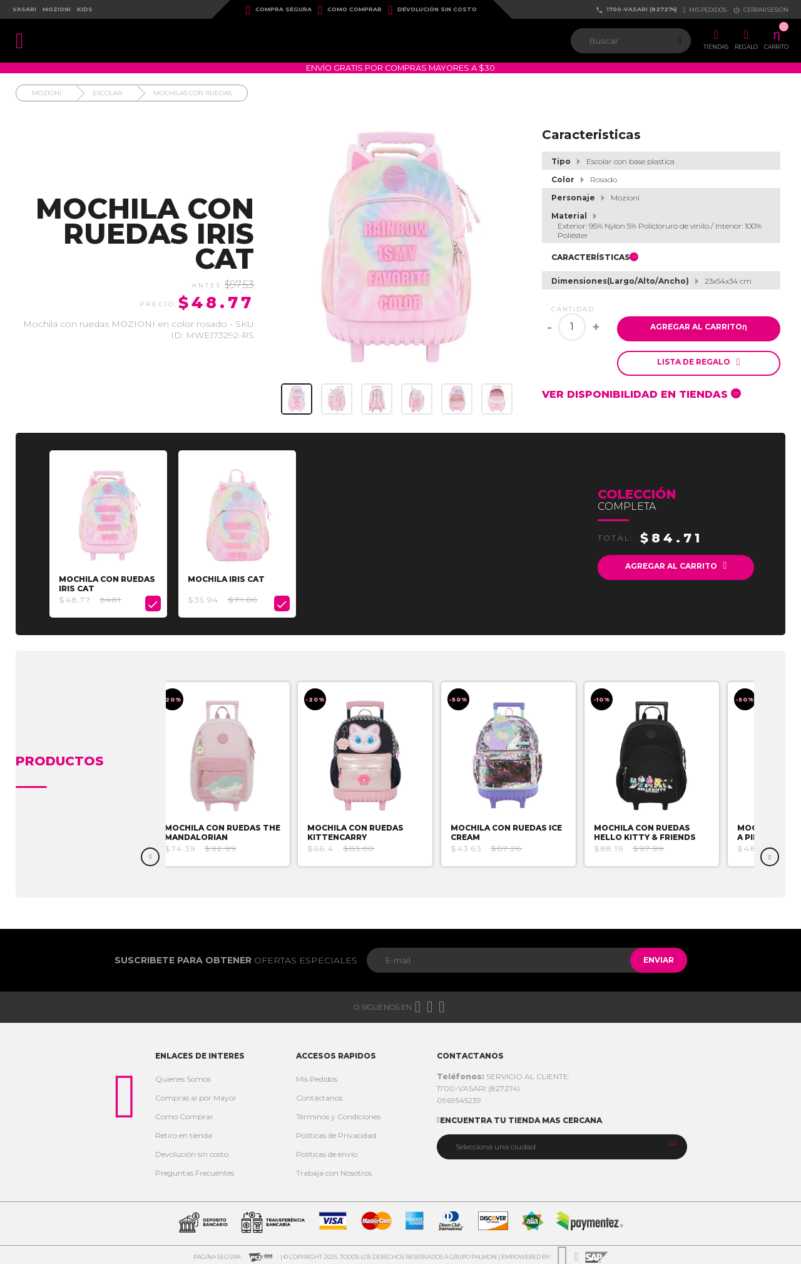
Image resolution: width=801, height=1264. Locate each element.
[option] (112, 532)
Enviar (653, 956)
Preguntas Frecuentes (194, 1169)
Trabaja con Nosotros (334, 1169)
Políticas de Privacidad (336, 1131)
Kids (85, 9)
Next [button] (769, 853)
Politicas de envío (326, 1150)
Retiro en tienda (183, 1131)
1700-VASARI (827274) (636, 10)
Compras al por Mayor (196, 1094)
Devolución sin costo (432, 10)
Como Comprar (350, 10)
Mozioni (57, 9)
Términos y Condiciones (338, 1112)
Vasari (24, 9)
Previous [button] (150, 853)
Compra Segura (279, 10)
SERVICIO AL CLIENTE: (503, 1072)
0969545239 (459, 1096)
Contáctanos (319, 1094)
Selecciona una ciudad (496, 1142)
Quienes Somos (183, 1075)
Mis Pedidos (316, 1075)
